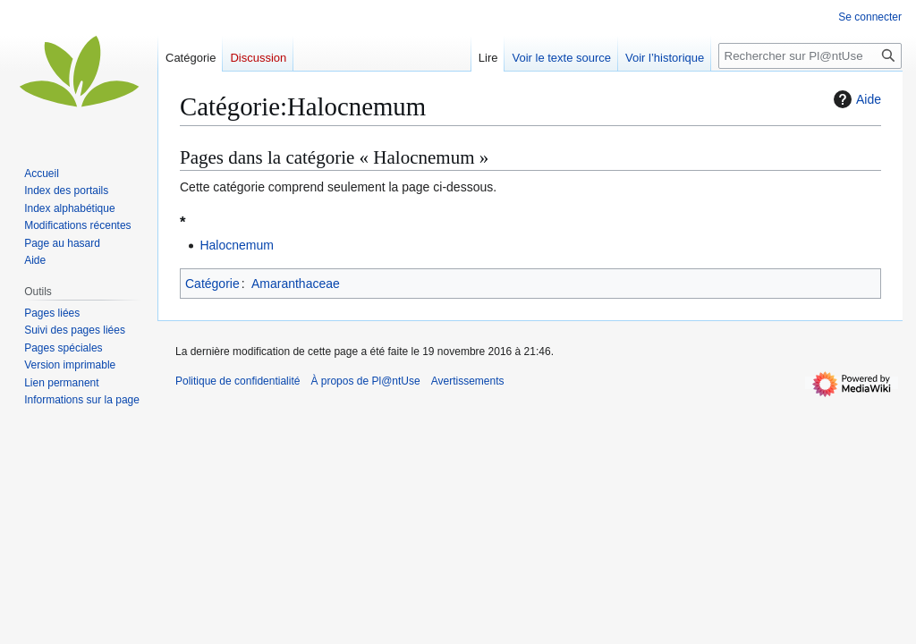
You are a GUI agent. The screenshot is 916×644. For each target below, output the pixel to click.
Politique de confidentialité (237, 381)
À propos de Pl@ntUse (365, 381)
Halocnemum (236, 245)
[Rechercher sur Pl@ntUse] (810, 56)
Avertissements (468, 381)
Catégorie (212, 283)
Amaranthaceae (295, 283)
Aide (855, 99)
